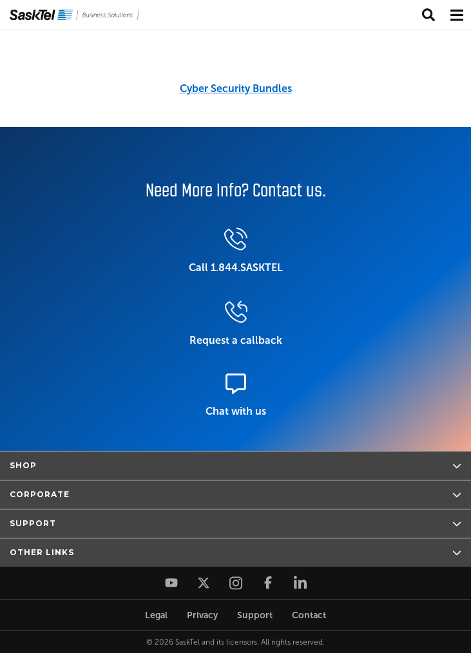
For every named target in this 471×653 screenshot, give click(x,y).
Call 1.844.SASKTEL (236, 250)
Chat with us (236, 395)
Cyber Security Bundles (236, 88)
